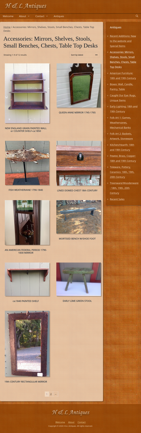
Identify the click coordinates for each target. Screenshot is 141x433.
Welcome (8, 16)
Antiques (59, 16)
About (26, 16)
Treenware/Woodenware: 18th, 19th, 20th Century (124, 188)
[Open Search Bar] (137, 16)
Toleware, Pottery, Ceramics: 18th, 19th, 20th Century (122, 172)
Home (6, 27)
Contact (43, 16)
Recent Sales (117, 199)
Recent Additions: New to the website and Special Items (123, 41)
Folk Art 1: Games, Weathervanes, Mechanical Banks (120, 122)
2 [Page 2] (51, 394)
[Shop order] (84, 55)
